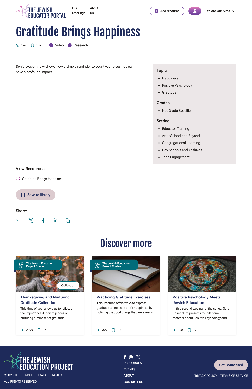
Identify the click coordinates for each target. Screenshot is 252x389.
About (129, 375)
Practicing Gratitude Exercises (123, 297)
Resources (133, 363)
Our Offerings (78, 10)
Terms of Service (234, 376)
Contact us (133, 382)
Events (129, 369)
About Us (94, 10)
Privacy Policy (205, 376)
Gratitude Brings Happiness (43, 179)
